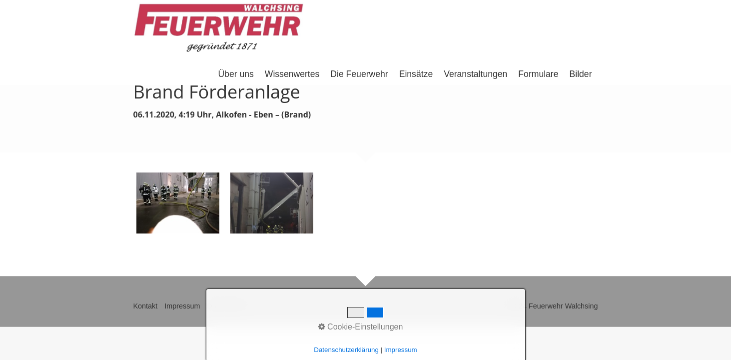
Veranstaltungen (475, 74)
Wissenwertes (292, 74)
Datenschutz (227, 306)
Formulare (538, 74)
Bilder (581, 74)
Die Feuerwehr (359, 74)
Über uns (235, 74)
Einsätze (416, 74)
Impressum (182, 306)
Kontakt (145, 306)
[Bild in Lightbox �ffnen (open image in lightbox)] (177, 203)
